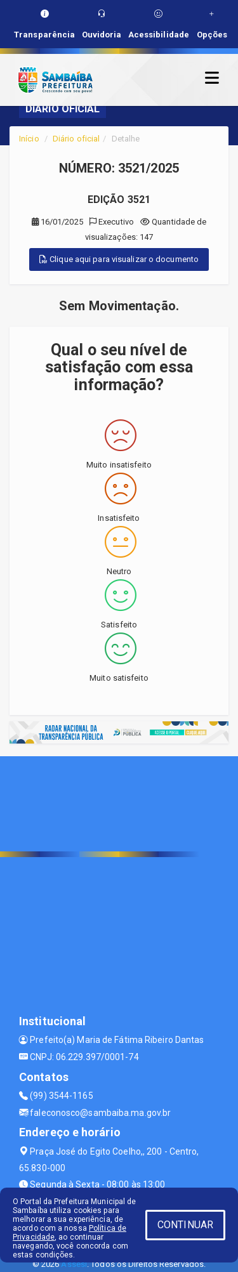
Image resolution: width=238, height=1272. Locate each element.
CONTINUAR (185, 1225)
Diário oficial (76, 138)
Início (29, 138)
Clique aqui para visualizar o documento (119, 259)
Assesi (74, 1264)
